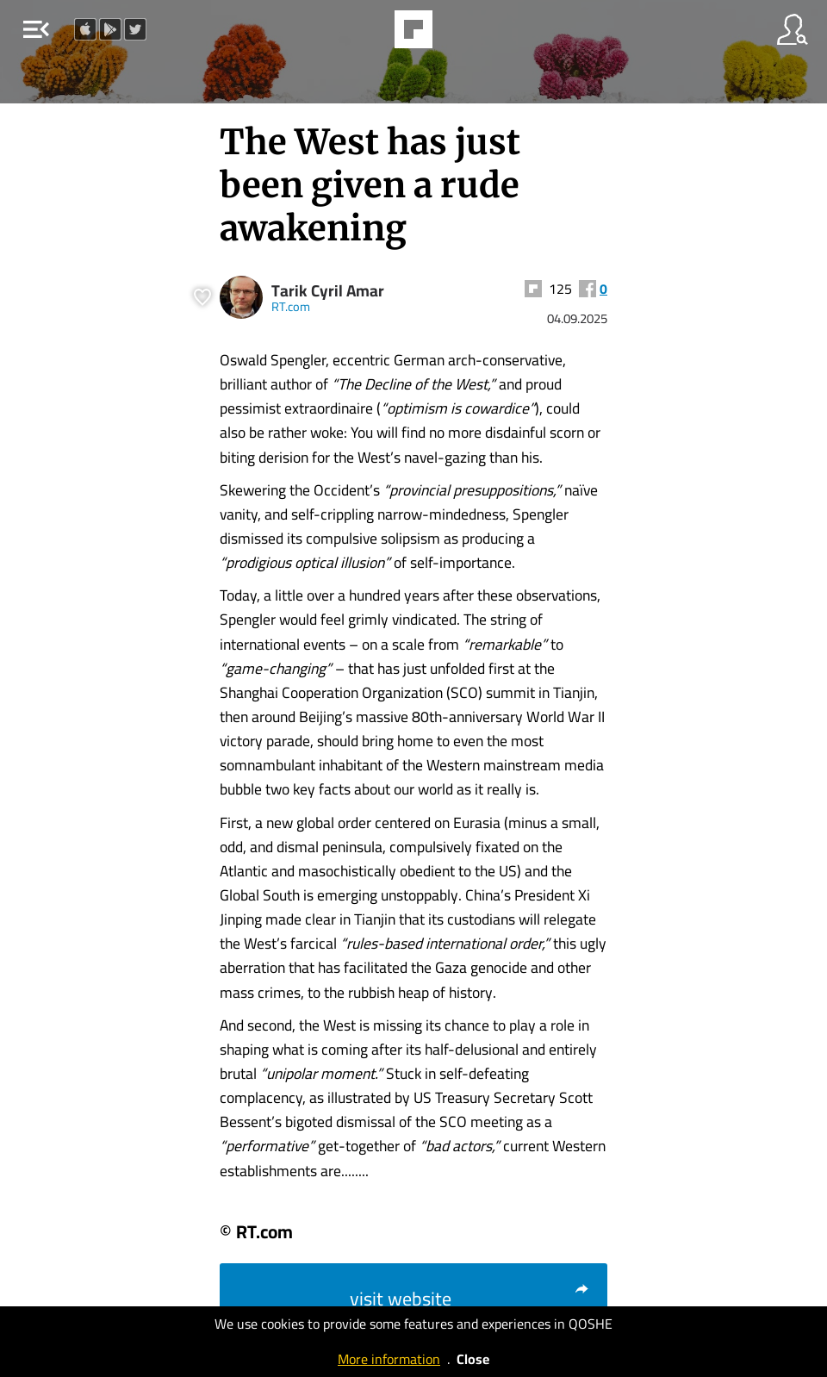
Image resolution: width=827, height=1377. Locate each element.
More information (389, 1359)
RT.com (290, 306)
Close (473, 1359)
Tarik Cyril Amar (327, 291)
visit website (470, 1298)
